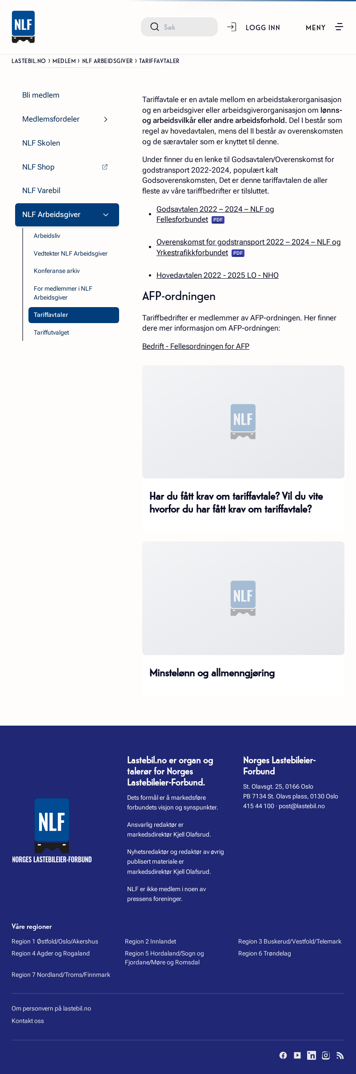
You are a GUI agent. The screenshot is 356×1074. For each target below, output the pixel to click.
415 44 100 (258, 805)
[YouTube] (297, 1055)
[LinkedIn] (311, 1055)
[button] (325, 26)
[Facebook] (283, 1055)
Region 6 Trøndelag (264, 953)
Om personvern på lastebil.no (51, 1008)
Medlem (64, 60)
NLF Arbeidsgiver (107, 60)
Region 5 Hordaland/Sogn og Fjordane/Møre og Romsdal (164, 958)
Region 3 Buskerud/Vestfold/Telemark (289, 941)
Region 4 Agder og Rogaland (51, 953)
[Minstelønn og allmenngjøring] (243, 598)
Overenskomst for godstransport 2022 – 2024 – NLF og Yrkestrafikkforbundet (248, 247)
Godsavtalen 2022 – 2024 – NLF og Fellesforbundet (215, 214)
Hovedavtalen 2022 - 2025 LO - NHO (217, 275)
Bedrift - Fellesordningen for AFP (195, 346)
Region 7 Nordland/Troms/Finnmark (61, 974)
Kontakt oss (28, 1020)
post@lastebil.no (302, 805)
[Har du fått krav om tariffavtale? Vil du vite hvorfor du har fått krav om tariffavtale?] (243, 422)
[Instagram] (325, 1055)
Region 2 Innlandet (150, 941)
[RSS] (340, 1055)
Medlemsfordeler (51, 119)
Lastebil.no (29, 60)
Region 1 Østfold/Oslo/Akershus (55, 941)
